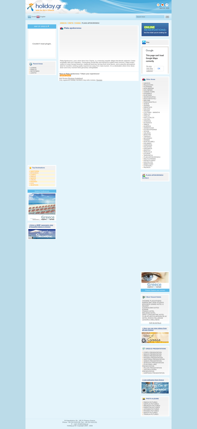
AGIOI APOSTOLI (149, 99)
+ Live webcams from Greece (153, 380)
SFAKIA (146, 104)
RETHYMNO (34, 71)
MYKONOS (34, 173)
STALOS (147, 116)
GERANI (147, 105)
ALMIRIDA (147, 126)
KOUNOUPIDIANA (150, 129)
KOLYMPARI (148, 90)
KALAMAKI (148, 143)
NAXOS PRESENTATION (153, 354)
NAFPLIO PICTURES (151, 404)
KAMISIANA (148, 145)
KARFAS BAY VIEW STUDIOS (153, 302)
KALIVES (147, 109)
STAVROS (147, 121)
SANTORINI (34, 171)
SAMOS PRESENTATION (153, 361)
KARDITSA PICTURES (152, 407)
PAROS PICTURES (150, 402)
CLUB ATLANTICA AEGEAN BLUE (154, 316)
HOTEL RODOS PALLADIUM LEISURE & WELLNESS (152, 319)
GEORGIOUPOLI (150, 97)
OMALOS (147, 114)
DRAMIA (147, 140)
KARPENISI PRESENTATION (154, 373)
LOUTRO (147, 119)
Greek (34, 16)
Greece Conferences (42, 191)
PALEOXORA (148, 85)
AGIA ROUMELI (149, 141)
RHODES (33, 181)
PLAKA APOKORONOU (152, 157)
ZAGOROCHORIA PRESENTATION (149, 370)
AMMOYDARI (148, 164)
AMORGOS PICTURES (151, 406)
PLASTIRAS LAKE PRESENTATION (149, 365)
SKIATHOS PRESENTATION (154, 363)
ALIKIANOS (147, 123)
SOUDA (146, 131)
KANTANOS (148, 148)
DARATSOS (148, 107)
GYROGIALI (148, 166)
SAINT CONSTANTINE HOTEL (153, 314)
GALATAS (147, 133)
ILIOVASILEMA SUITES (150, 308)
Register (99, 80)
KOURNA (147, 154)
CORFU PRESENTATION (153, 352)
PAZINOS (147, 167)
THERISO (147, 136)
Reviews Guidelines (75, 78)
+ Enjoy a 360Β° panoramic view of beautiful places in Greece (41, 226)
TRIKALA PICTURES (150, 414)
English (42, 16)
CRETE (33, 180)
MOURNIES (148, 138)
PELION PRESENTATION (153, 368)
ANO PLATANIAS (149, 159)
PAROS (33, 176)
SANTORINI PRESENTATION (154, 359)
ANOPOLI (147, 150)
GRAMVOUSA (149, 128)
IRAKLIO (33, 69)
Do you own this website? (149, 68)
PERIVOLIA (148, 152)
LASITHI (33, 73)
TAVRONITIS (148, 155)
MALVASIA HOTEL (149, 313)
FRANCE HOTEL (148, 311)
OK (159, 68)
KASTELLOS (148, 162)
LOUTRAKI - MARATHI (152, 112)
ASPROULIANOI (149, 160)
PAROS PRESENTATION (153, 356)
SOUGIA (147, 111)
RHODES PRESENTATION (153, 357)
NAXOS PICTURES (151, 412)
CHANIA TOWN (149, 92)
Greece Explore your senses (155, 290)
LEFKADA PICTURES (151, 409)
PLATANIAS (148, 86)
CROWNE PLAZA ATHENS (151, 301)
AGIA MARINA (148, 88)
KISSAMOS (148, 93)
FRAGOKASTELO (150, 102)
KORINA (145, 309)
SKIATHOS (34, 185)
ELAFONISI (148, 95)
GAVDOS (147, 83)
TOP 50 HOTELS (155, 323)
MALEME (147, 100)
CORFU (33, 175)
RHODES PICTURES (151, 411)
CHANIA (33, 68)
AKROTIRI (147, 135)
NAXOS (33, 178)
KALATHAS (148, 147)
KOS (32, 183)
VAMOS (146, 124)
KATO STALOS (149, 117)
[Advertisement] (42, 120)
